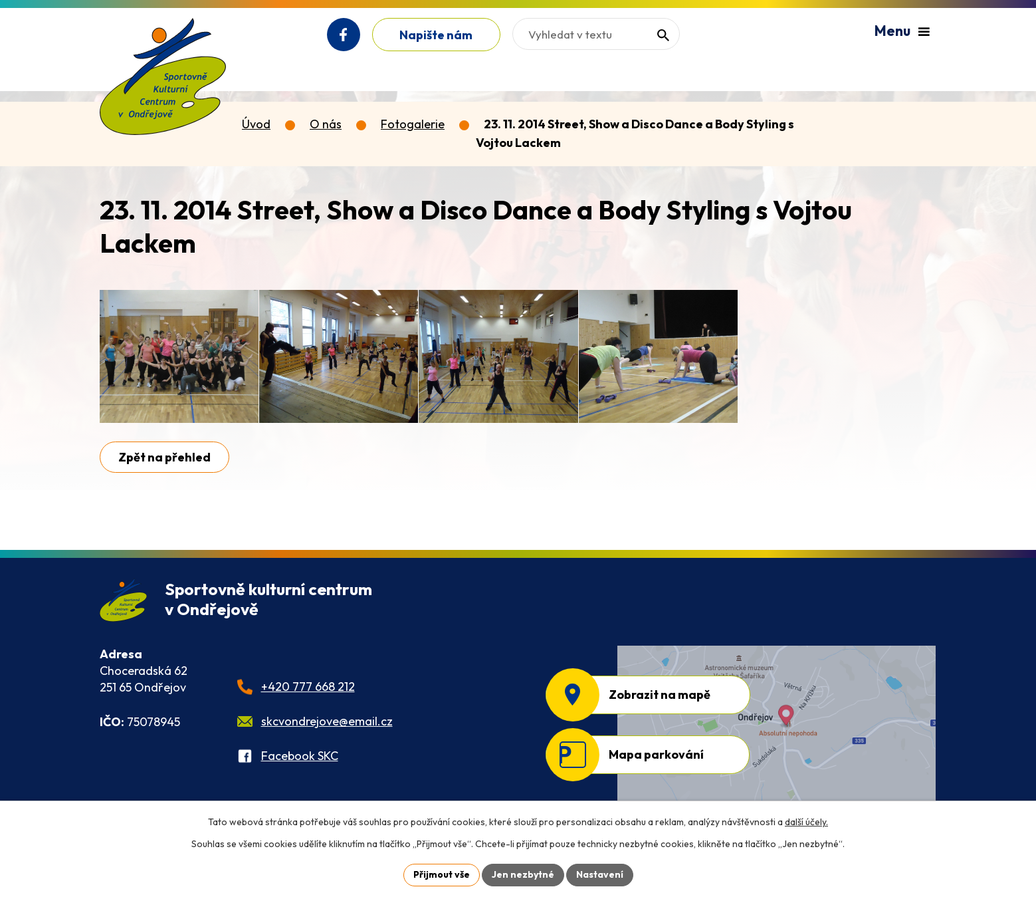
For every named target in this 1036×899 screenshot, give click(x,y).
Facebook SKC (299, 755)
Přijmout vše (441, 874)
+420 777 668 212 (308, 686)
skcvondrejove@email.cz (327, 721)
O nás (326, 124)
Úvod (256, 124)
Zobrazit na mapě (659, 694)
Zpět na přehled (164, 457)
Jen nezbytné (523, 874)
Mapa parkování (656, 754)
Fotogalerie (413, 124)
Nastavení (599, 874)
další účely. (806, 822)
